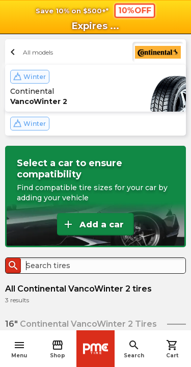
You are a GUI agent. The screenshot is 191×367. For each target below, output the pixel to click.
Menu (19, 349)
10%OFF (134, 10)
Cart (172, 349)
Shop (57, 349)
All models (30, 52)
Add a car (93, 224)
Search (134, 349)
